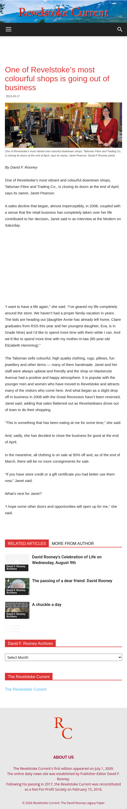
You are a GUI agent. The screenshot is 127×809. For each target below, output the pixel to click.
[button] (120, 29)
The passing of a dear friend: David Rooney (72, 580)
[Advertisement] (63, 45)
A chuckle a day (46, 604)
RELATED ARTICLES (27, 543)
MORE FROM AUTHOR (73, 543)
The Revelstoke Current (26, 689)
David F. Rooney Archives (15, 567)
